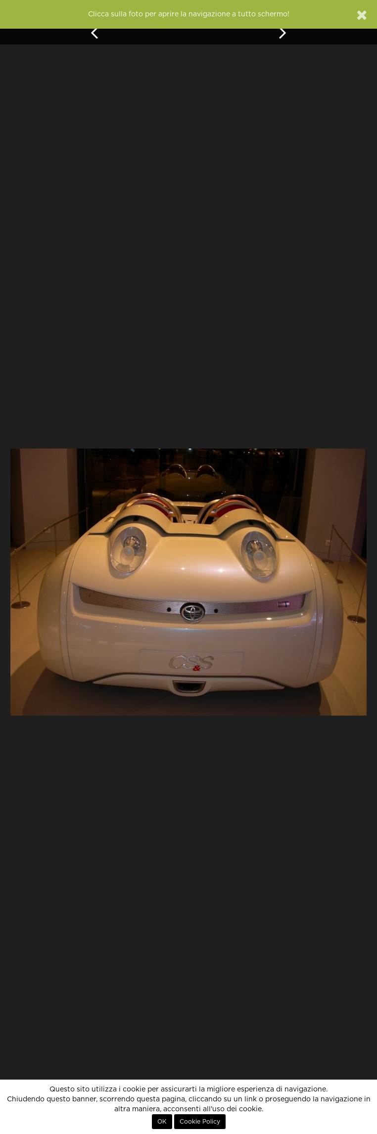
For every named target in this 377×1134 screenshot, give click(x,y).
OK (162, 1122)
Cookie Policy (200, 1122)
